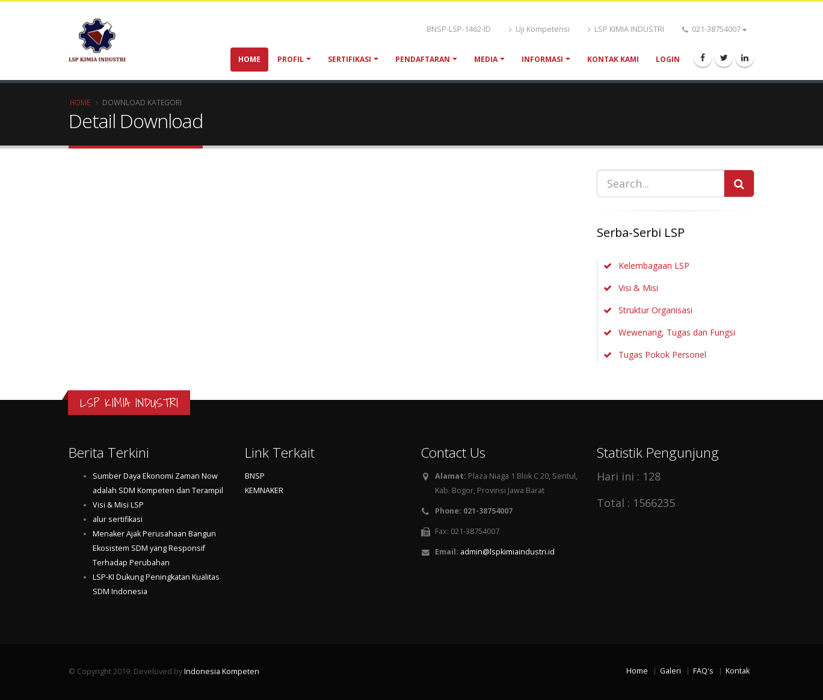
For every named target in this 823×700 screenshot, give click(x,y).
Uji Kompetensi (539, 29)
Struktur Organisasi (655, 310)
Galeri (670, 671)
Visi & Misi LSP (118, 505)
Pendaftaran (422, 59)
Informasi (542, 59)
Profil (290, 59)
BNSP (255, 476)
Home (249, 59)
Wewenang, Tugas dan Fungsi (676, 332)
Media (486, 59)
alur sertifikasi (118, 519)
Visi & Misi (638, 287)
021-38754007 (714, 29)
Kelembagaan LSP (653, 265)
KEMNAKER (264, 490)
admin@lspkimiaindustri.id (507, 552)
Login (668, 59)
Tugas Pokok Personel (662, 354)
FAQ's (703, 671)
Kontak (738, 671)
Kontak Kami (613, 59)
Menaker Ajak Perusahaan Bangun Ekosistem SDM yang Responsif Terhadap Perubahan (154, 548)
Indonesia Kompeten (221, 671)
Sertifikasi (349, 59)
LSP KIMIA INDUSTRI (626, 29)
